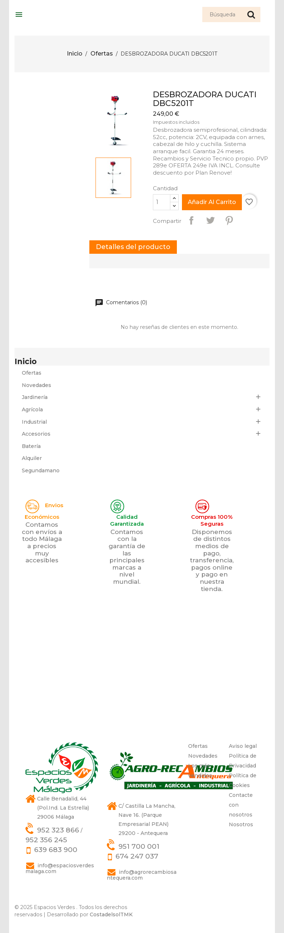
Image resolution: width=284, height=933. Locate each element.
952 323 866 (58, 830)
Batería (31, 446)
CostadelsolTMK (111, 914)
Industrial (34, 422)
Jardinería (35, 397)
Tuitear (210, 220)
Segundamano (41, 470)
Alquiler (32, 458)
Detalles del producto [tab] (133, 247)
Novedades (36, 385)
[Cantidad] (161, 202)
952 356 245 (46, 840)
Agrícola (32, 409)
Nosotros (241, 824)
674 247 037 (136, 856)
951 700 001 (138, 846)
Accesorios (36, 434)
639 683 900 (55, 850)
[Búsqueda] (231, 14)
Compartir (191, 220)
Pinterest (229, 220)
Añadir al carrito (212, 202)
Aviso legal (243, 746)
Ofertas (31, 373)
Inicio (26, 361)
